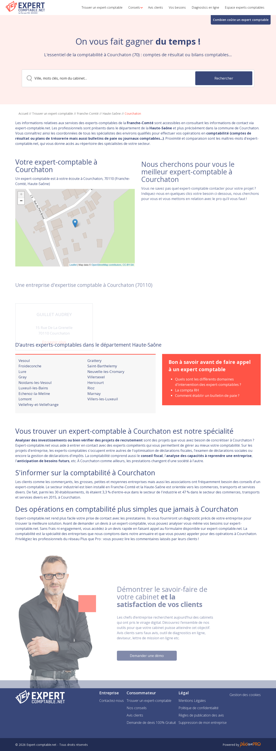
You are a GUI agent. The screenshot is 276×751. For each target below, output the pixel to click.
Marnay (94, 405)
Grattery (94, 372)
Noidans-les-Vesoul (35, 394)
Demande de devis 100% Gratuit (151, 722)
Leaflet (73, 284)
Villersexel (96, 388)
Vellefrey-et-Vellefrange (39, 416)
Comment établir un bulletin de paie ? (207, 407)
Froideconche (30, 378)
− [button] (21, 221)
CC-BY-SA (128, 284)
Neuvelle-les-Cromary (105, 383)
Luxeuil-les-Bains (33, 399)
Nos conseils (137, 708)
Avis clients (135, 715)
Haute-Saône (111, 113)
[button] (134, 7)
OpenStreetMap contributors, (106, 284)
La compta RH (187, 402)
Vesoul (24, 372)
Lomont (25, 410)
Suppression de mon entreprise (202, 722)
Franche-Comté (88, 113)
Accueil (23, 113)
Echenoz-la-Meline (34, 405)
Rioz (91, 399)
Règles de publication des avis (201, 715)
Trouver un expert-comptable (52, 113)
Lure (22, 383)
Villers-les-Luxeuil (102, 410)
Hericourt (95, 394)
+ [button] (21, 214)
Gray (23, 388)
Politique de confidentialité (198, 708)
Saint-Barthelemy (102, 378)
